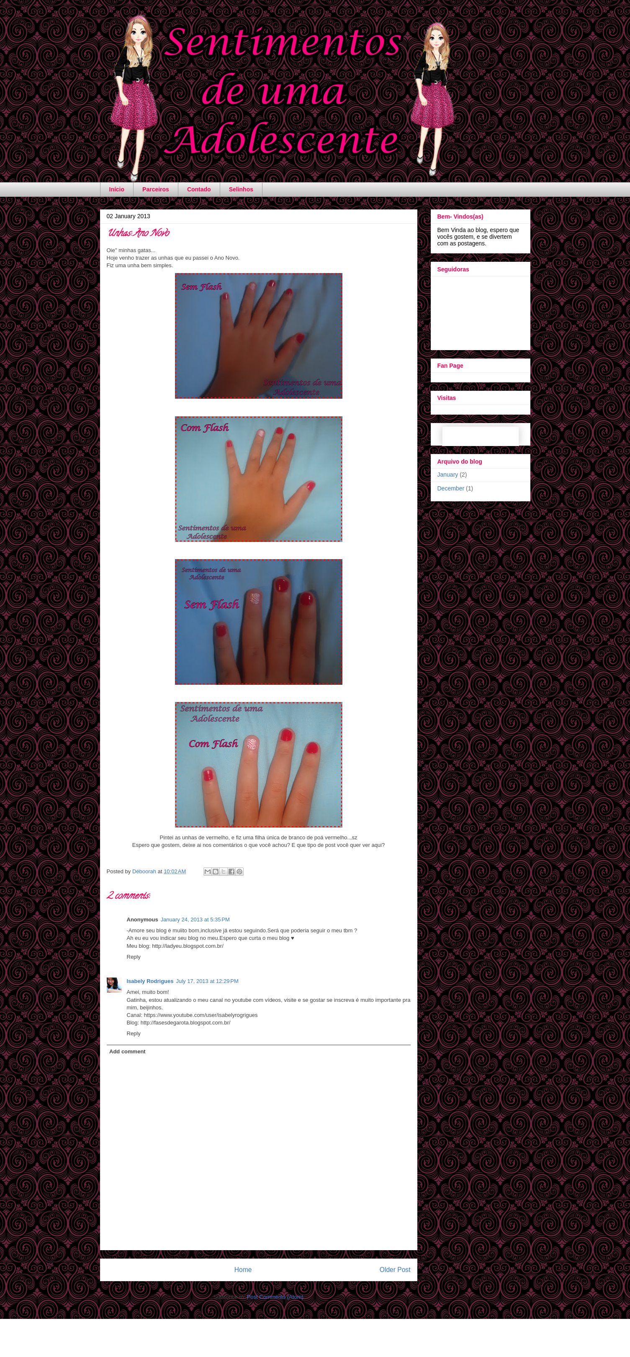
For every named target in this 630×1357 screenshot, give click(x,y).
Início (117, 189)
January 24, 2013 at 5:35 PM (195, 919)
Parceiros (155, 189)
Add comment (127, 1051)
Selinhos (241, 189)
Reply (134, 957)
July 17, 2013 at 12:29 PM (207, 981)
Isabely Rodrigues (150, 981)
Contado (199, 189)
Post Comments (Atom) (275, 1297)
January (447, 474)
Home (243, 1269)
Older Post (395, 1269)
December (451, 488)
